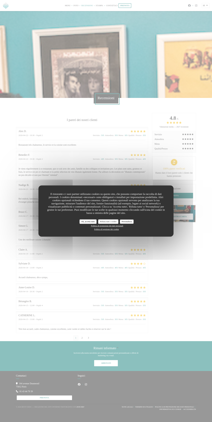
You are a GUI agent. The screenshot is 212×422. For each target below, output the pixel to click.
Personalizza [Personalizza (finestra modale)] (127, 221)
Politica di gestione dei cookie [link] (106, 229)
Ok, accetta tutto (88, 221)
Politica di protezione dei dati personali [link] (107, 226)
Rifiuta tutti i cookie (108, 221)
